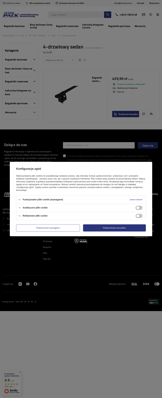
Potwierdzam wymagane (48, 227)
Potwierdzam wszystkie (114, 227)
